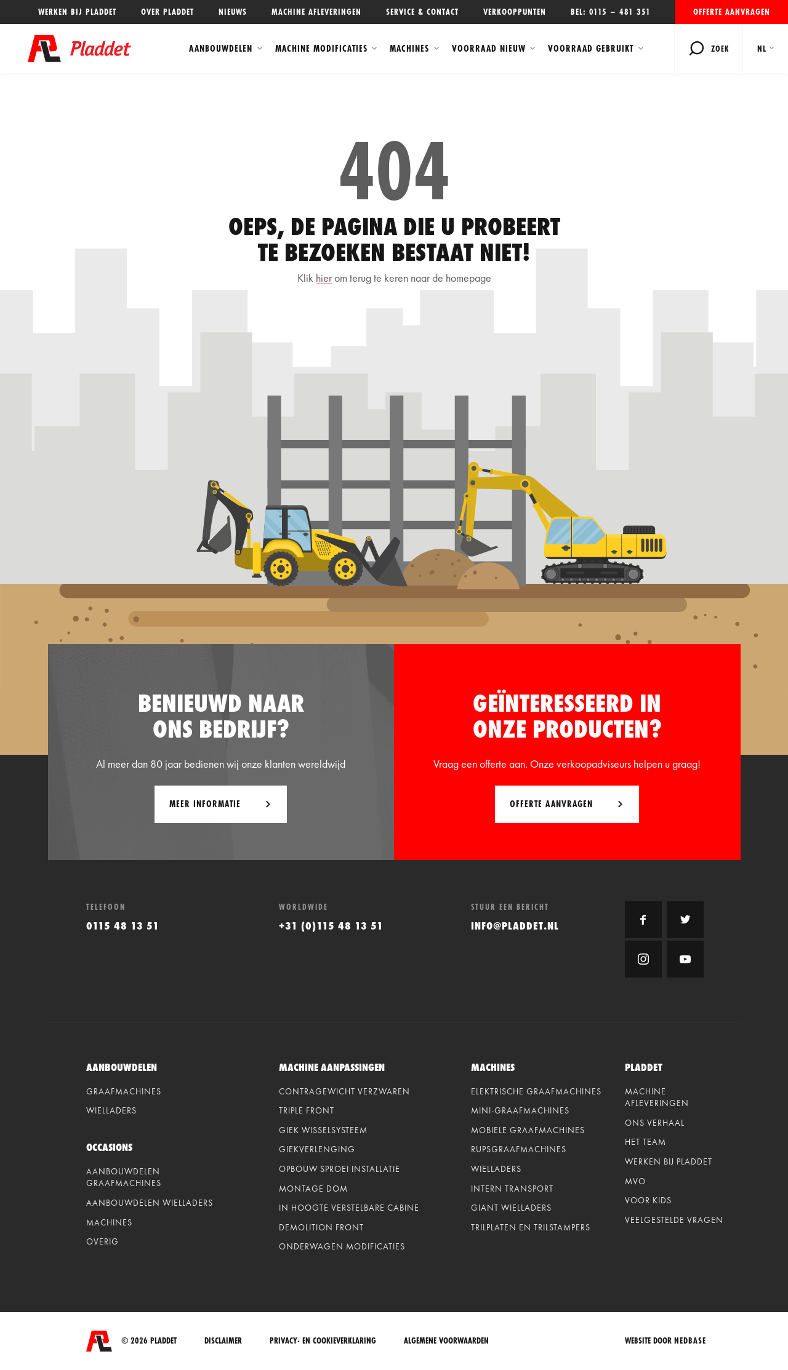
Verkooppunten (514, 12)
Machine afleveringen (316, 12)
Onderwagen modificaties (342, 1246)
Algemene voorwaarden (446, 1340)
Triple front (306, 1110)
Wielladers (111, 1110)
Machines (409, 48)
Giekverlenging (317, 1149)
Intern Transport (512, 1188)
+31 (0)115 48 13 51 (331, 925)
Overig (102, 1241)
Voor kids (648, 1200)
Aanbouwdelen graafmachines (123, 1177)
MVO (635, 1181)
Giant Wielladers (511, 1207)
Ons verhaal (655, 1122)
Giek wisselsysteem (323, 1130)
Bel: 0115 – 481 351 (611, 12)
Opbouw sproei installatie (339, 1168)
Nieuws (233, 12)
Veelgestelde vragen (674, 1219)
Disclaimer (223, 1340)
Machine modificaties (321, 48)
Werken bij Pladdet (77, 12)
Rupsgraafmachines (518, 1149)
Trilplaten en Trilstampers (530, 1227)
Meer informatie (205, 803)
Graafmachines (123, 1091)
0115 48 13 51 (122, 925)
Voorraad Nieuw (489, 48)
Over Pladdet (167, 12)
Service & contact (422, 12)
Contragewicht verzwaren (344, 1091)
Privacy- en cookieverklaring (323, 1340)
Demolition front (321, 1227)
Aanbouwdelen (220, 48)
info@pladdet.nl (515, 925)
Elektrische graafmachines (536, 1091)
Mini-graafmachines (520, 1110)
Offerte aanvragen (731, 12)
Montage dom (313, 1188)
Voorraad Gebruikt (590, 48)
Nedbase (690, 1340)
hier (324, 278)
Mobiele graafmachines (528, 1130)
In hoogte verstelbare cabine (349, 1207)
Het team (645, 1141)
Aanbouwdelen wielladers (149, 1202)
